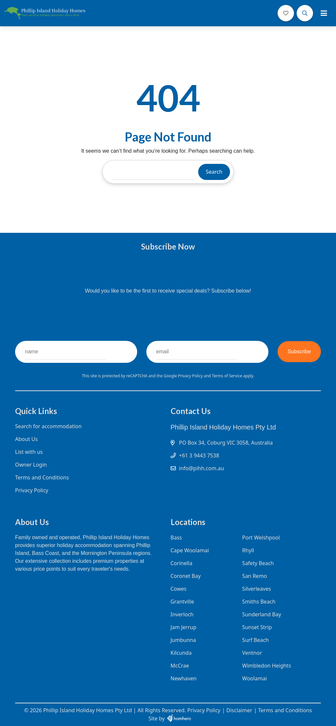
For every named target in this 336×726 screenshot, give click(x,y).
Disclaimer (239, 710)
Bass (176, 537)
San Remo (254, 576)
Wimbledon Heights (266, 665)
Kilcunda (181, 652)
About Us (26, 439)
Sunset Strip (257, 627)
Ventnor (252, 652)
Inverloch (182, 614)
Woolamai (254, 678)
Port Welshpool (261, 537)
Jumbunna (183, 640)
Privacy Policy (191, 376)
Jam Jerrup (184, 627)
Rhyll (248, 550)
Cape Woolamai (190, 550)
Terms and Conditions (42, 477)
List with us (29, 451)
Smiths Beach (258, 601)
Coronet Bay (186, 576)
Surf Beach (255, 640)
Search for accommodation (48, 426)
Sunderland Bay (261, 614)
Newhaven (184, 678)
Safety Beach (258, 563)
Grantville (182, 601)
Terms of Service (227, 376)
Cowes (179, 588)
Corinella (182, 563)
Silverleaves (256, 588)
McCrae (180, 665)
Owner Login (31, 464)
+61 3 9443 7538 (199, 455)
